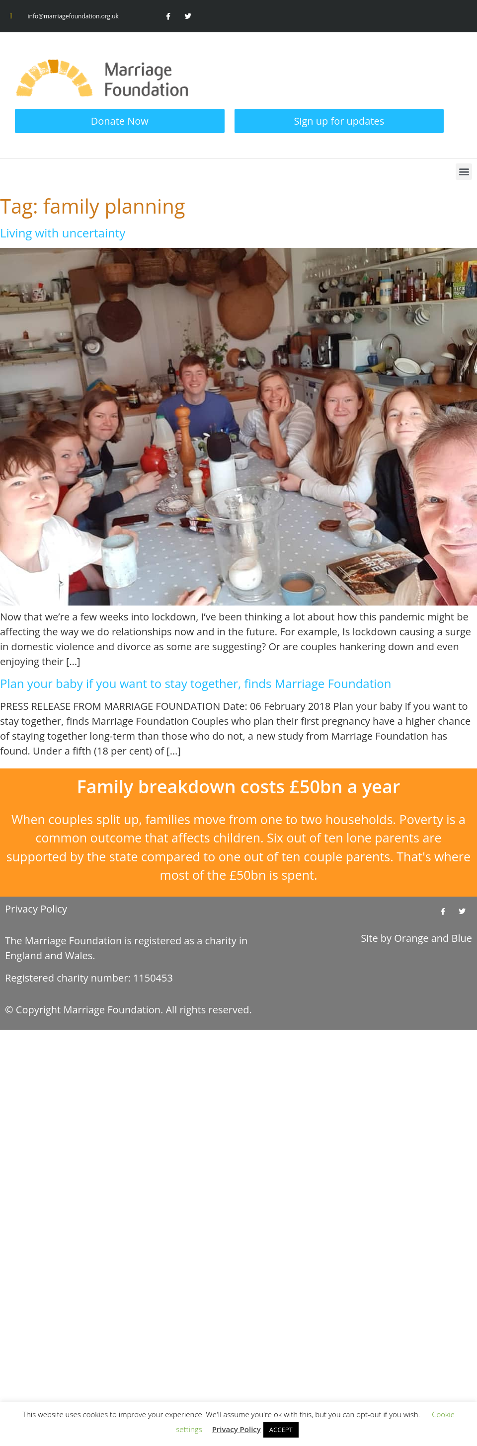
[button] (464, 171)
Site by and (416, 938)
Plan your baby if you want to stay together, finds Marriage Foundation (195, 683)
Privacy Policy (36, 908)
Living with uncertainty (62, 233)
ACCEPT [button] (281, 1429)
